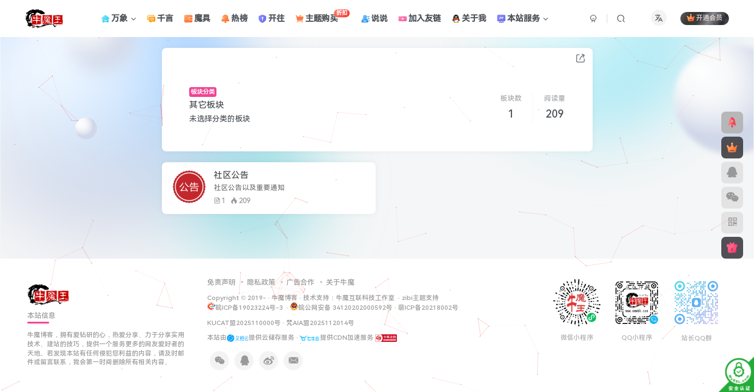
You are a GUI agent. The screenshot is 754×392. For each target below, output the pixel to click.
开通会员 (704, 18)
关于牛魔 (340, 282)
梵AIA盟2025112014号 (320, 323)
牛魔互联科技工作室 (365, 298)
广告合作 (300, 282)
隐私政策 (261, 282)
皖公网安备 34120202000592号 (341, 306)
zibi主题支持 (420, 298)
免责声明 (221, 282)
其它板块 (206, 105)
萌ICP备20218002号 (428, 307)
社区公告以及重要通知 (249, 187)
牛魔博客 (285, 298)
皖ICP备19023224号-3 (250, 307)
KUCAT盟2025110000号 (244, 323)
